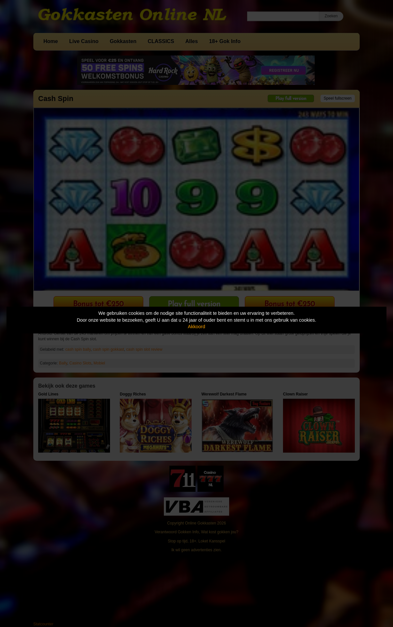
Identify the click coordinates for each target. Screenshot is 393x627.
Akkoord (196, 326)
